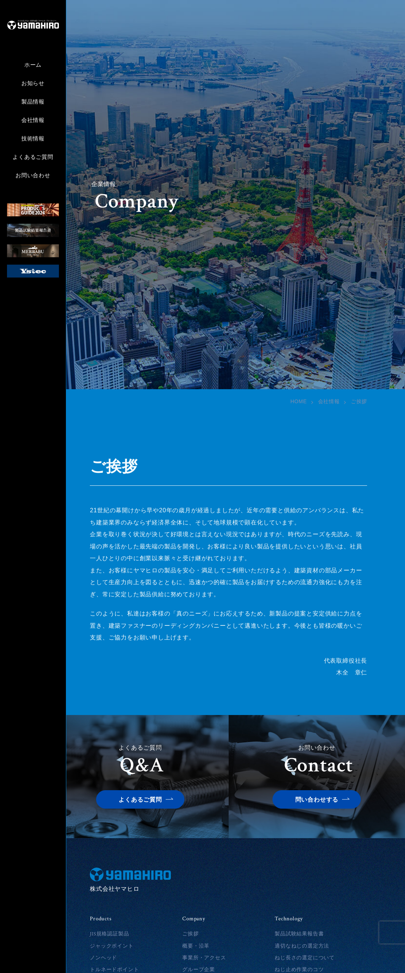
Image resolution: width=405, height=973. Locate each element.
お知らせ (33, 83)
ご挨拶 (190, 934)
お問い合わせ (32, 175)
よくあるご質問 (33, 157)
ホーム (33, 65)
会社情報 (33, 120)
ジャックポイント (111, 946)
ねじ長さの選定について (305, 958)
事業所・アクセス (204, 958)
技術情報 (33, 138)
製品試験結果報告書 (299, 934)
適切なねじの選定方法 (302, 946)
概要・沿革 (195, 946)
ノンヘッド (103, 958)
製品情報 (33, 101)
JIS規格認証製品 (109, 934)
